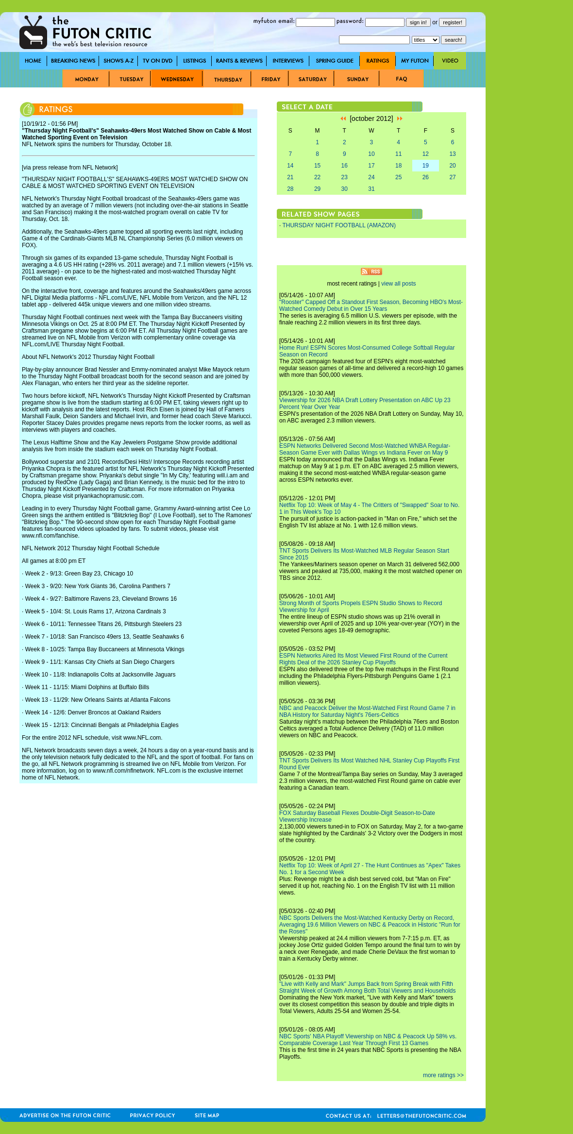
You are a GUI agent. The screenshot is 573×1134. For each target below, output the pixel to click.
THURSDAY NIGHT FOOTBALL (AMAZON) (339, 225)
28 (290, 189)
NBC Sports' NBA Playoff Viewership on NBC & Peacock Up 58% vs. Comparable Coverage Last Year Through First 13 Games (367, 1040)
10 (371, 154)
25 (398, 177)
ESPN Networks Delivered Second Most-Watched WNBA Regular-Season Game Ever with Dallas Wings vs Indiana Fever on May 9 (364, 449)
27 (452, 177)
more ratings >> (443, 1075)
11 (398, 154)
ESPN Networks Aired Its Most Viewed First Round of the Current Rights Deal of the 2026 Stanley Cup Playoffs (363, 659)
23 (344, 177)
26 (425, 177)
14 (290, 165)
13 (452, 154)
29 (317, 189)
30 (344, 189)
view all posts (398, 283)
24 (371, 177)
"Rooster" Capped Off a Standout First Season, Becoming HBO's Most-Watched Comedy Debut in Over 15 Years (371, 305)
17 (371, 165)
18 (398, 165)
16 (344, 165)
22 (317, 177)
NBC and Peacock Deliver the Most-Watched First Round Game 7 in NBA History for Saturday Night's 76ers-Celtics (367, 711)
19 (425, 165)
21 (290, 177)
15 (317, 165)
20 (452, 165)
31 (371, 189)
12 (425, 154)
